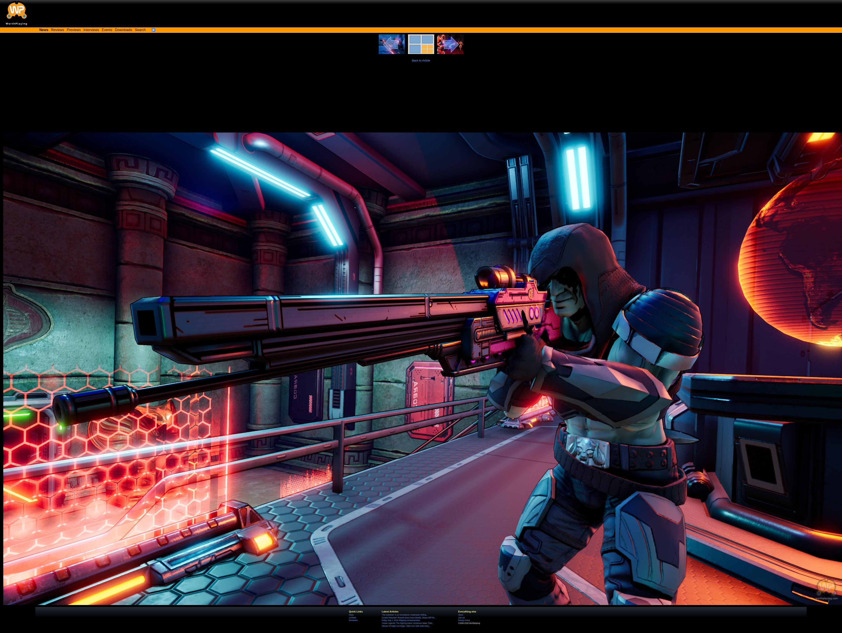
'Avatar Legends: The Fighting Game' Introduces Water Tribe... (408, 623)
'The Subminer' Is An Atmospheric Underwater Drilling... (405, 615)
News (351, 615)
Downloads (123, 30)
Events (107, 30)
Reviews (57, 30)
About (460, 615)
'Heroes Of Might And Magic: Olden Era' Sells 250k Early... (406, 626)
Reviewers (353, 620)
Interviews (91, 30)
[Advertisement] (421, 99)
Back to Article (421, 60)
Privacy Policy (464, 620)
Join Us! (461, 618)
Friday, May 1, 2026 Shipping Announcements (401, 620)
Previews (74, 30)
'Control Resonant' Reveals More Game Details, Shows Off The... (409, 618)
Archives (352, 618)
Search (140, 30)
